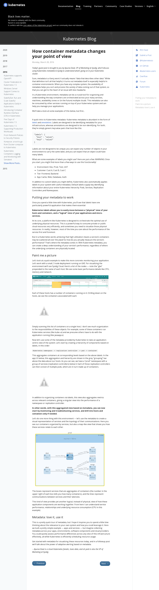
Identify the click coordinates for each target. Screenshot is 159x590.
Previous (39, 563)
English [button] (149, 6)
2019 (5, 55)
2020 (5, 50)
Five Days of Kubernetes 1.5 (10, 121)
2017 (5, 66)
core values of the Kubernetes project (37, 25)
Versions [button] (138, 6)
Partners (98, 6)
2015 (5, 168)
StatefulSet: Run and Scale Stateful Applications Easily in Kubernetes (12, 102)
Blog (77, 6)
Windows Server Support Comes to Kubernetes (11, 91)
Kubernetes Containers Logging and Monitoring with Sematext (12, 155)
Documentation (65, 6)
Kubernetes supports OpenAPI (13, 77)
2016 (5, 72)
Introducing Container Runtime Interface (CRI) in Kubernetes (13, 113)
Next (105, 563)
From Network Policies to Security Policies (13, 136)
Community (110, 6)
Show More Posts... (12, 163)
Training (87, 6)
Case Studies (125, 6)
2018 (5, 61)
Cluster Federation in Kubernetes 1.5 (12, 83)
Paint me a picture (143, 104)
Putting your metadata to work (145, 99)
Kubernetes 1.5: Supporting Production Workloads (13, 129)
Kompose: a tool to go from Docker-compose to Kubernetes (13, 144)
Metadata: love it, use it (145, 107)
